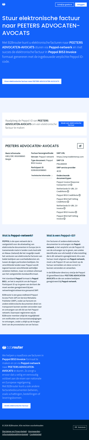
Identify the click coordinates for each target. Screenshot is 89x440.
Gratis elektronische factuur (16, 406)
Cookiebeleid (35, 434)
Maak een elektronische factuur (71, 124)
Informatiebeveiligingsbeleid (15, 434)
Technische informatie (40, 175)
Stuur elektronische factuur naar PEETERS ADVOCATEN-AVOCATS (31, 81)
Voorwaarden (34, 431)
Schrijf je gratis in (64, 4)
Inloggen (81, 4)
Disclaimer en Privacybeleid (14, 431)
